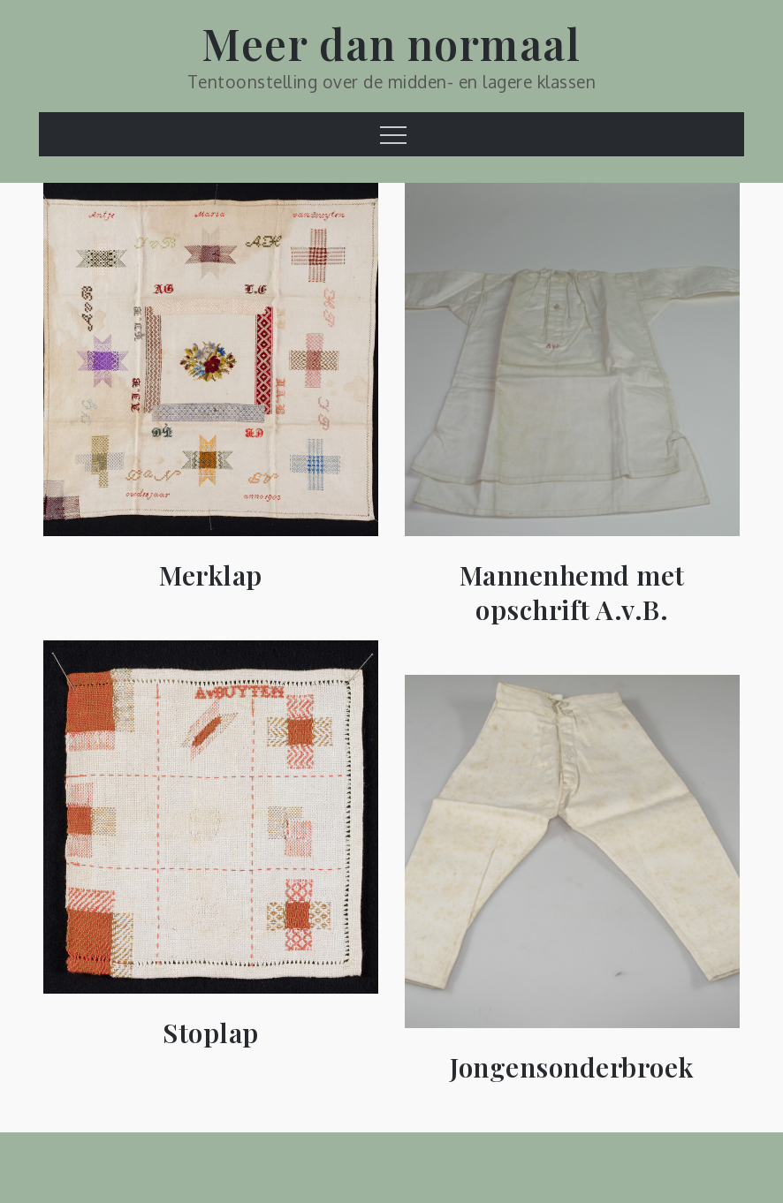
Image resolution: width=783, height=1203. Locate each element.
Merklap (210, 575)
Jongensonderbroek (572, 1067)
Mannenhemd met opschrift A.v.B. (572, 592)
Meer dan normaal (391, 43)
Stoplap (211, 1033)
